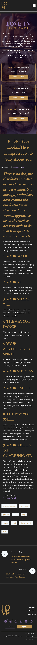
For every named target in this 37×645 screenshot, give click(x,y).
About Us (32, 607)
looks (15, 514)
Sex (23, 167)
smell (14, 523)
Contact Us (32, 614)
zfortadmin (16, 167)
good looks (24, 506)
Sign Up (24, 626)
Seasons (31, 611)
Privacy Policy (29, 633)
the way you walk (26, 523)
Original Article (10, 498)
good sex (6, 514)
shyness (5, 523)
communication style (9, 506)
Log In (10, 626)
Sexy (23, 514)
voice (4, 532)
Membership (18, 76)
